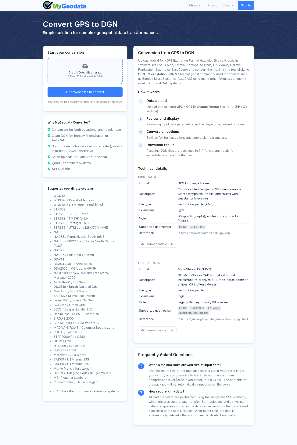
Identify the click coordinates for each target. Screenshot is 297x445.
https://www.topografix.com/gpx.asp (204, 233)
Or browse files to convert (85, 92)
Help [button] (226, 5)
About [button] (193, 5)
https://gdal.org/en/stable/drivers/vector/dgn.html (213, 319)
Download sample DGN (157, 330)
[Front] (65, 5)
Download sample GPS (157, 244)
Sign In (246, 5)
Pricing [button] (212, 5)
